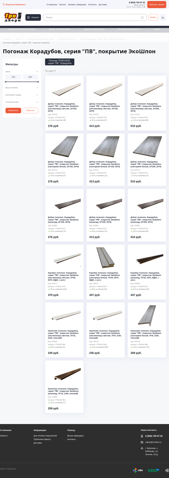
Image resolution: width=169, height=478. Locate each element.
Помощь (71, 430)
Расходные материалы (128, 29)
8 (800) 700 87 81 (137, 2)
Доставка (103, 4)
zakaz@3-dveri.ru (153, 442)
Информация (40, 430)
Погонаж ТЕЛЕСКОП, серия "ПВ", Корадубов (59, 61)
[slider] (5, 82)
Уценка (157, 29)
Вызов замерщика (75, 436)
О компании (52, 4)
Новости (3, 436)
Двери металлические (59, 29)
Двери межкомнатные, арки (22, 29)
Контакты (92, 4)
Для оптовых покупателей (45, 436)
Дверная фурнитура (93, 29)
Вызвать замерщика (77, 4)
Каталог (62, 4)
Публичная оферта (42, 439)
